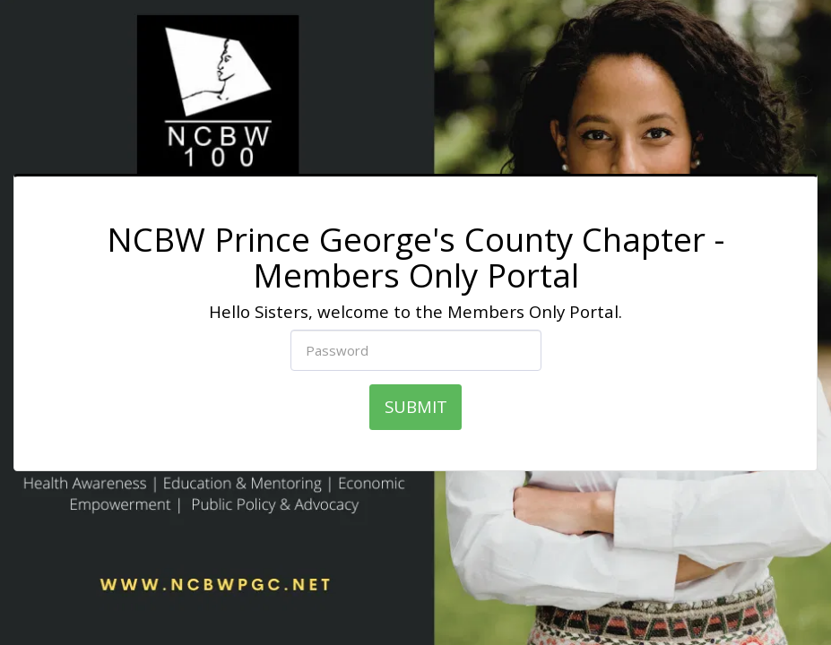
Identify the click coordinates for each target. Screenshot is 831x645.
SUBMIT (416, 406)
